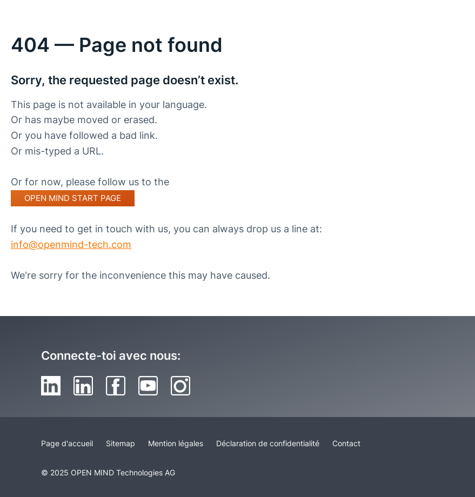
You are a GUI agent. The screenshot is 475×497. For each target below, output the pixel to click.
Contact (346, 443)
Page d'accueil (67, 443)
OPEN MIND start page (72, 198)
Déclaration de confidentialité (267, 443)
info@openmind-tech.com (71, 244)
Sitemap (120, 443)
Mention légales (175, 443)
